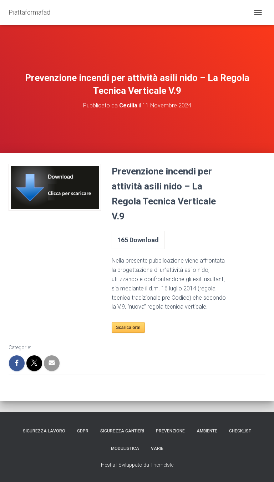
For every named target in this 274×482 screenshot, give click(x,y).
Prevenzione (170, 430)
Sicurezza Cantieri (122, 430)
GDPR (82, 430)
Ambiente (207, 430)
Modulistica (125, 448)
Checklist (240, 430)
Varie (157, 448)
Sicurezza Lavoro (44, 430)
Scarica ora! (128, 327)
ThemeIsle (161, 465)
